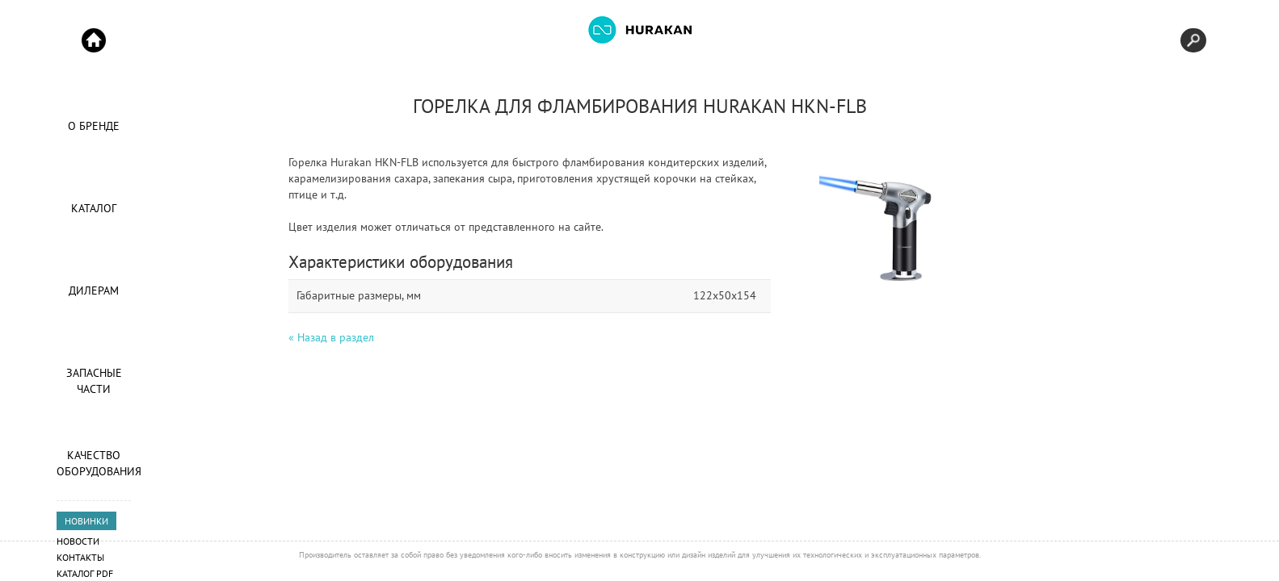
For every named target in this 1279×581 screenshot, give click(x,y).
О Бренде (94, 126)
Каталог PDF (85, 573)
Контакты (80, 557)
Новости (78, 541)
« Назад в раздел (331, 337)
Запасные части (94, 381)
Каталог (93, 208)
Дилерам (94, 290)
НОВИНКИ (86, 521)
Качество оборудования (94, 463)
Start (94, 40)
